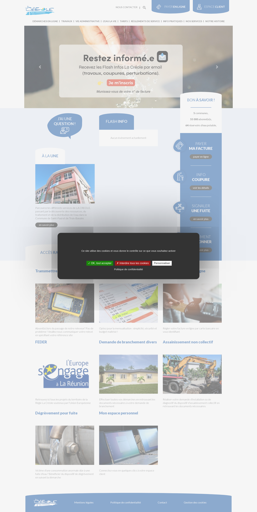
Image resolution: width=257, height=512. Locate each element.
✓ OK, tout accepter (100, 263)
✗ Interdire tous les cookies (133, 263)
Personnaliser (162, 263)
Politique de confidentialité (128, 269)
